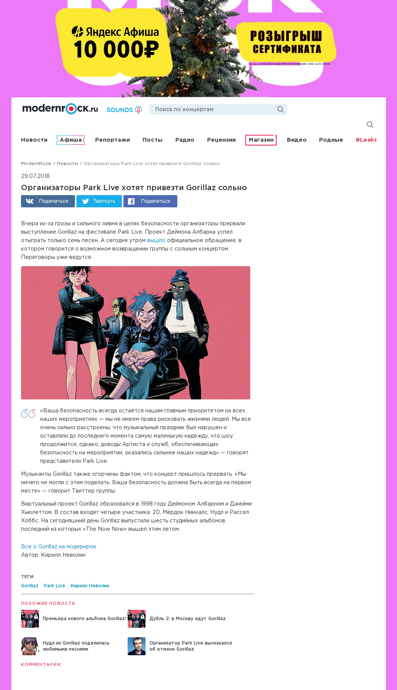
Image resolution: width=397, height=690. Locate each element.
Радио (184, 139)
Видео (297, 139)
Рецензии (221, 139)
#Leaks (366, 139)
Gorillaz (30, 586)
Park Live (54, 586)
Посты (152, 139)
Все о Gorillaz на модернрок (58, 547)
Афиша (71, 139)
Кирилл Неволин (90, 586)
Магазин (261, 139)
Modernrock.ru (60, 109)
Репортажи (112, 139)
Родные (331, 139)
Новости (34, 139)
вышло (156, 240)
